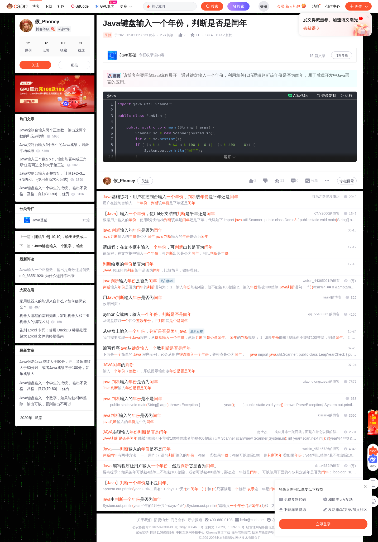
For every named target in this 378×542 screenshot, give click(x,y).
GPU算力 (105, 5)
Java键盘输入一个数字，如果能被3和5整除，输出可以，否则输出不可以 (53, 401)
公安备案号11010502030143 (152, 527)
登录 (263, 6)
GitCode (79, 6)
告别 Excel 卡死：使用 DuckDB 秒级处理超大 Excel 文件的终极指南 (53, 333)
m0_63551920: (32, 276)
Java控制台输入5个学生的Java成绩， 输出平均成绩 (55, 147)
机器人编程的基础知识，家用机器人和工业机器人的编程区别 (55, 318)
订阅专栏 (341, 55)
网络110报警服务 (162, 532)
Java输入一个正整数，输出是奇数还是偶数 (55, 270)
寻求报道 (195, 520)
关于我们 (144, 520)
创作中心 (332, 6)
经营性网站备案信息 (260, 527)
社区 (61, 6)
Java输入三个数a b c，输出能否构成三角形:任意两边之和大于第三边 (53, 162)
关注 (145, 181)
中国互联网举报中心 (190, 532)
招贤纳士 (161, 520)
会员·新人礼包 (291, 5)
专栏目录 (346, 181)
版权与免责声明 (263, 532)
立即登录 (323, 524)
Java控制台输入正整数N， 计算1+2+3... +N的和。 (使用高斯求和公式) (52, 176)
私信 (74, 65)
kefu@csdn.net (252, 520)
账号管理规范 (241, 532)
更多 (126, 6)
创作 (358, 6)
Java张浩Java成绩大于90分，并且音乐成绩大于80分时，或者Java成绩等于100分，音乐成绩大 (55, 367)
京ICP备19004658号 (189, 527)
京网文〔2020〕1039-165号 (224, 527)
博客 (36, 6)
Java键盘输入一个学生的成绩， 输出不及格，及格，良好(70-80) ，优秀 (53, 191)
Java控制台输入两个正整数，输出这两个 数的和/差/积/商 (53, 133)
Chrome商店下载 (218, 532)
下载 (48, 6)
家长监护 (142, 532)
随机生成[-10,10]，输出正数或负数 (60, 237)
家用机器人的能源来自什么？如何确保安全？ (53, 304)
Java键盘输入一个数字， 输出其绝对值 (60, 246)
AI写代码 (300, 95)
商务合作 (178, 520)
